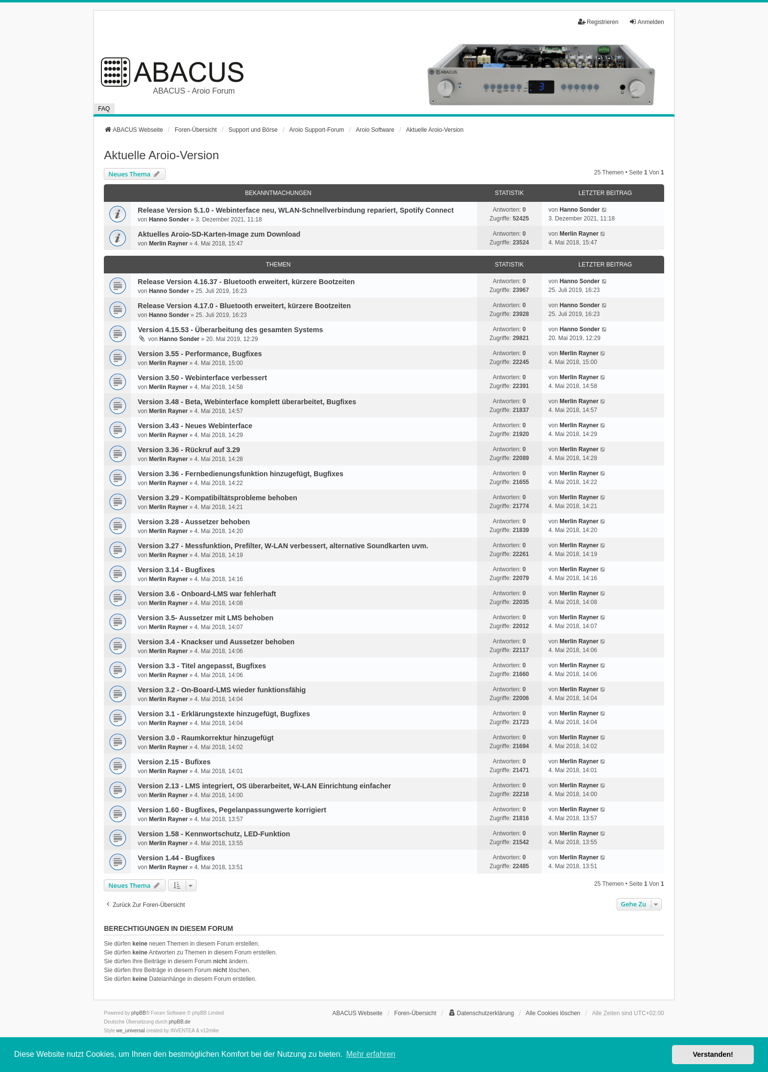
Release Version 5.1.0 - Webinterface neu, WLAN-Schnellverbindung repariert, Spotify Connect (296, 210)
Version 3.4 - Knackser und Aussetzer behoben (216, 642)
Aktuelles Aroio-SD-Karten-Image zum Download (219, 234)
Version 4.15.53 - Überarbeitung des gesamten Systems (230, 330)
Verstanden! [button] (713, 1054)
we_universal (130, 1030)
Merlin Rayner (168, 243)
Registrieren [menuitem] (598, 21)
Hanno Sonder (169, 219)
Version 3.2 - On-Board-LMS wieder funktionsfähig (222, 690)
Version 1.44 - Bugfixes (176, 858)
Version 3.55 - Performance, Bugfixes (200, 354)
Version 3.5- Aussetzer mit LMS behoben (205, 618)
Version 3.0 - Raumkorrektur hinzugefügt (205, 738)
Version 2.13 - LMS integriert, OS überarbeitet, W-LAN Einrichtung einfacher (264, 786)
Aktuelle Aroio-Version (161, 155)
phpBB (138, 1013)
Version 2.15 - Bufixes (174, 762)
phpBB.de (180, 1021)
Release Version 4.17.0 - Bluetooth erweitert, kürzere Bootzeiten (244, 306)
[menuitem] (481, 1013)
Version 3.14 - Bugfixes (176, 570)
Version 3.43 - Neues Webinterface (195, 426)
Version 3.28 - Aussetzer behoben (194, 522)
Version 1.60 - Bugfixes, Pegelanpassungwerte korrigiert (232, 810)
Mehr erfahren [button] (371, 1054)
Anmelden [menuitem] (646, 21)
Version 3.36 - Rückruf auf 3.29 (189, 450)
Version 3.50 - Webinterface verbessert (202, 378)
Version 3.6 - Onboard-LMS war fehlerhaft (207, 594)
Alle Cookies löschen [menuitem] (553, 1013)
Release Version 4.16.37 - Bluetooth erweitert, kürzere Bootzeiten (246, 282)
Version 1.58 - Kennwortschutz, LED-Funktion (214, 834)
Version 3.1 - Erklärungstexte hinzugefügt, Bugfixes (224, 714)
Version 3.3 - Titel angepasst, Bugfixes (202, 666)
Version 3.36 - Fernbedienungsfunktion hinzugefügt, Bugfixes (240, 474)
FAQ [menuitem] (104, 108)
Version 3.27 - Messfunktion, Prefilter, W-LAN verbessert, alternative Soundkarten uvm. (283, 546)
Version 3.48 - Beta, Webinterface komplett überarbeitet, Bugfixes (247, 402)
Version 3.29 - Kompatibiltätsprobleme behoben (217, 498)
